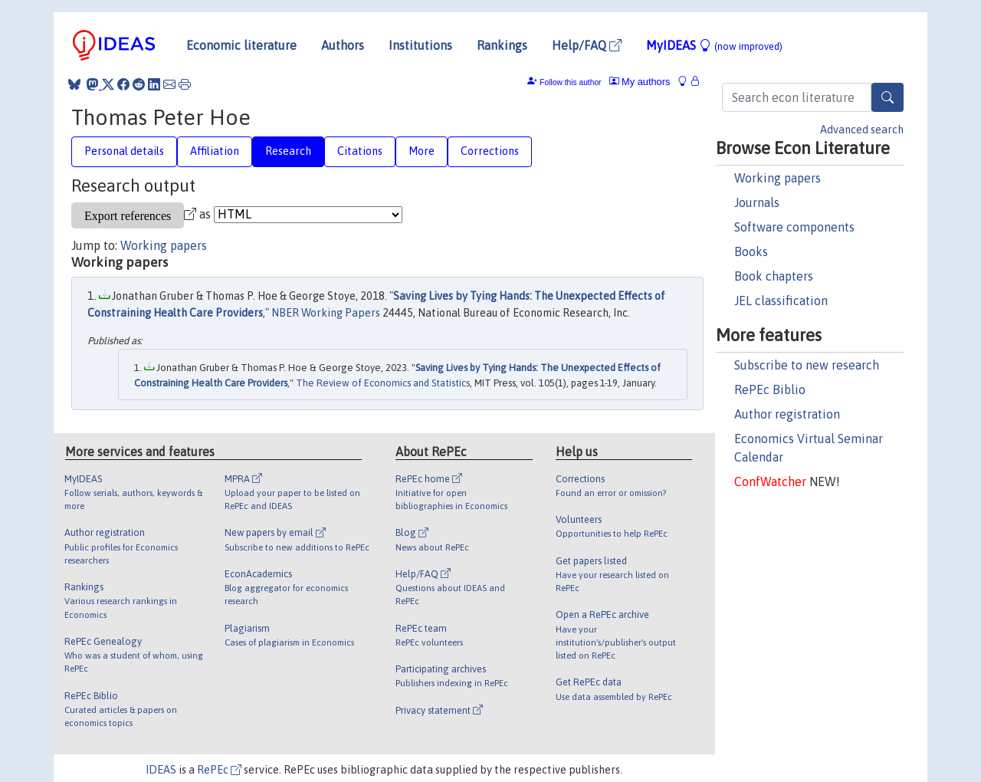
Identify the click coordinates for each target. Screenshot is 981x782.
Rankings (502, 45)
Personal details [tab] (124, 151)
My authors (640, 81)
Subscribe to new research (806, 365)
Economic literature (241, 45)
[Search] (887, 97)
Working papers (777, 178)
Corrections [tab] (490, 151)
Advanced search (862, 129)
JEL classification (781, 300)
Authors (342, 45)
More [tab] (421, 151)
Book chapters (773, 276)
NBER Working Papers (325, 313)
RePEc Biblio (769, 389)
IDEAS (161, 770)
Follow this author (570, 82)
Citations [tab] (359, 151)
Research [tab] (288, 151)
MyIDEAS (714, 45)
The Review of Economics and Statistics (383, 383)
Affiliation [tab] (214, 151)
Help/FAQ (587, 45)
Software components (794, 227)
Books (751, 251)
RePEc (219, 770)
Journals (756, 202)
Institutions (420, 45)
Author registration (787, 414)
